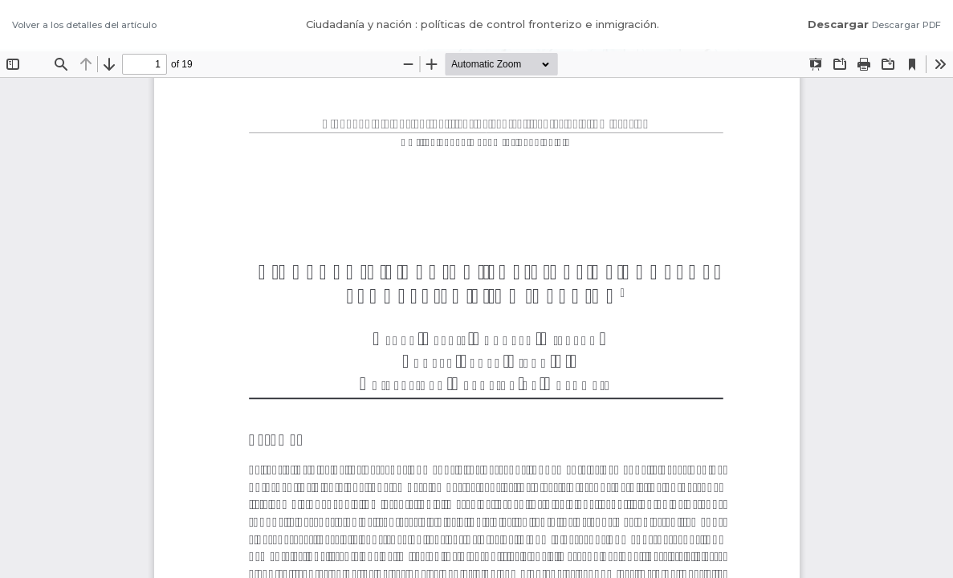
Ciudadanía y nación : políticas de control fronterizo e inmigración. (482, 24)
